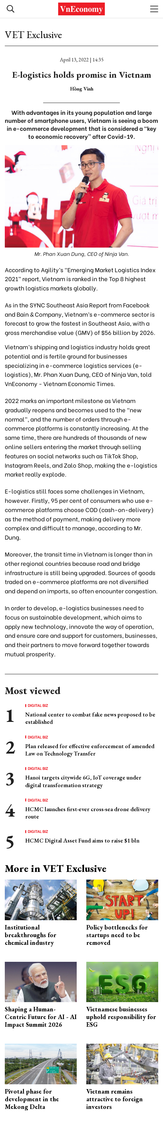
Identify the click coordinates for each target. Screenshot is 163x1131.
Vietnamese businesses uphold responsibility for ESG (121, 1017)
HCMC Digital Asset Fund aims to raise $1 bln (82, 840)
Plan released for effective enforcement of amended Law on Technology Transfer (89, 749)
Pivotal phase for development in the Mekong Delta (32, 1099)
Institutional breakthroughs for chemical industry (30, 935)
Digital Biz (38, 705)
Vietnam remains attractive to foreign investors (114, 1099)
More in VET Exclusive (55, 868)
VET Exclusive (33, 34)
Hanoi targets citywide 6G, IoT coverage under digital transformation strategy (83, 781)
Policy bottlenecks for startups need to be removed (117, 935)
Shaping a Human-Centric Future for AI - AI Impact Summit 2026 (41, 1017)
